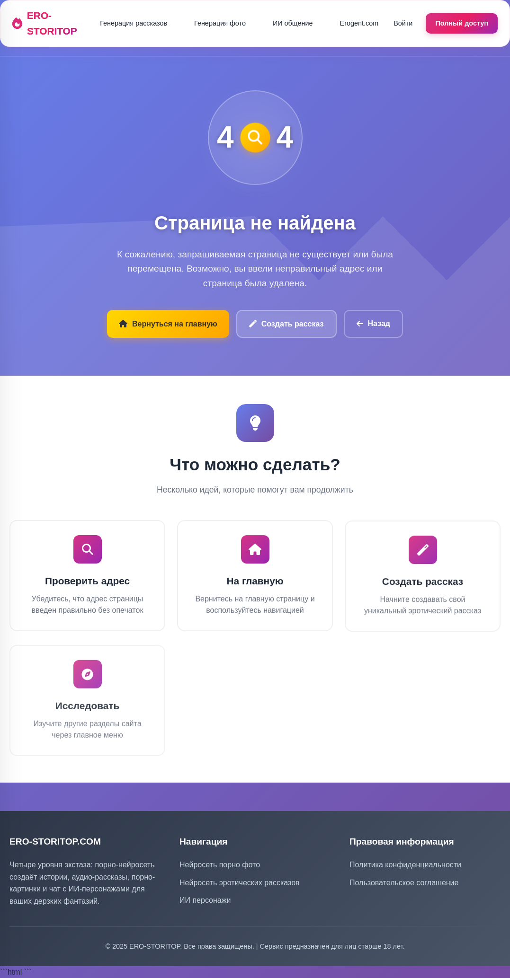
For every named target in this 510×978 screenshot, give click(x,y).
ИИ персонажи (205, 900)
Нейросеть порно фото (219, 865)
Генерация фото (220, 23)
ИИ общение (293, 23)
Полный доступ (461, 23)
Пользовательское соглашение (403, 883)
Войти (403, 23)
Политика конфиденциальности (405, 865)
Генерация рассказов (133, 23)
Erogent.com (359, 23)
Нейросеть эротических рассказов (239, 883)
